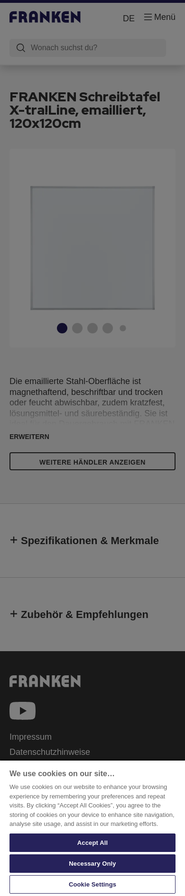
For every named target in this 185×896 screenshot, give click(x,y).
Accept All (92, 842)
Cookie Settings (92, 884)
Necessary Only (92, 863)
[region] (92, 828)
